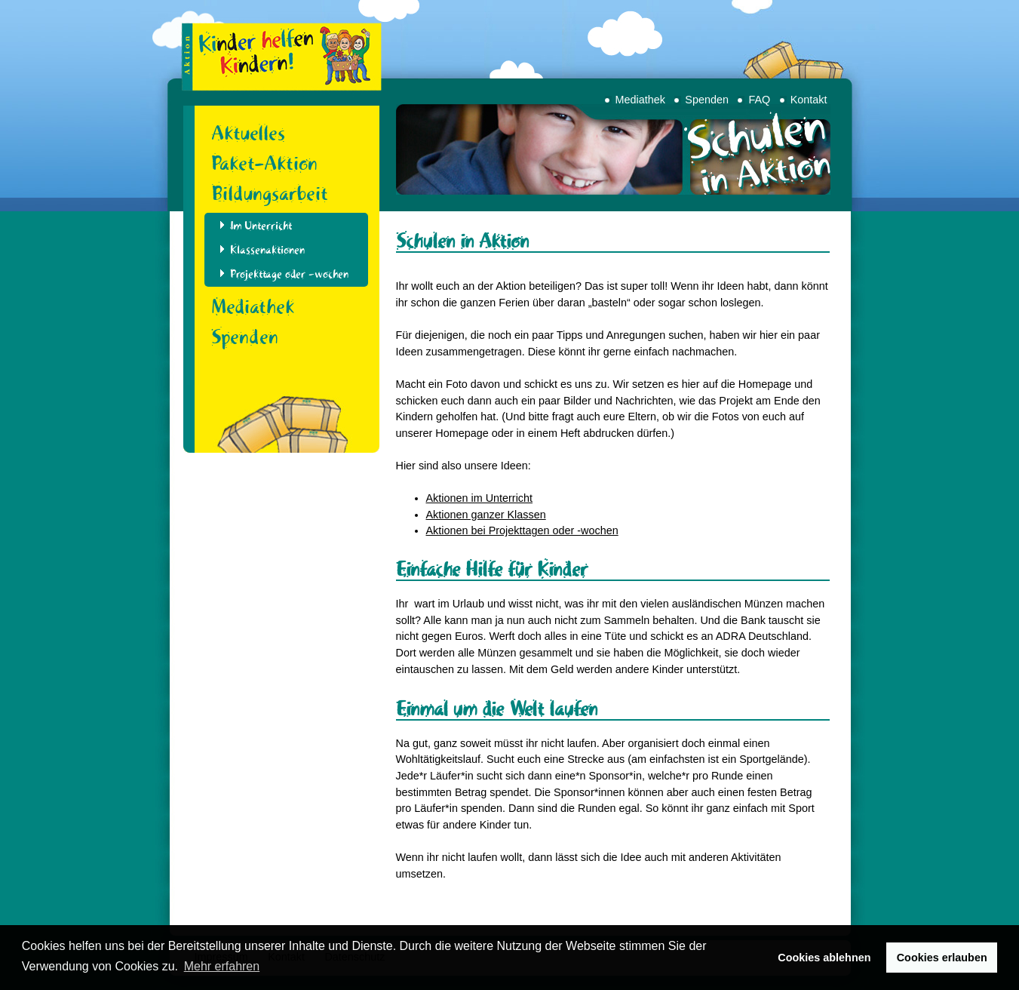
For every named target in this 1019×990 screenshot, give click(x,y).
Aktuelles (248, 133)
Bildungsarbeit (269, 193)
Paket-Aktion (264, 163)
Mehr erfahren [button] (222, 966)
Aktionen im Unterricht (479, 498)
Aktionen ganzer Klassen (486, 515)
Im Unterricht (261, 225)
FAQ (759, 100)
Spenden (707, 100)
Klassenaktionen (267, 249)
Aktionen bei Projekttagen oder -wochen (522, 530)
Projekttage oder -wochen (289, 273)
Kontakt (808, 100)
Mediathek (640, 100)
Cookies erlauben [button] (942, 958)
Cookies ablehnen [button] (824, 958)
